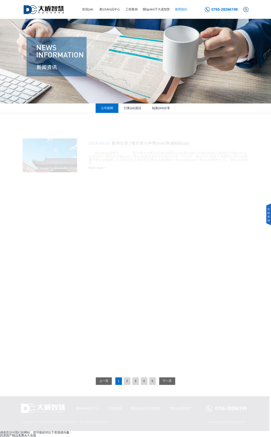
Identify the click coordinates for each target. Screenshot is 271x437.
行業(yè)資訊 (132, 108)
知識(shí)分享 (161, 108)
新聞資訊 (181, 9)
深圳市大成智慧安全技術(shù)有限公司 (44, 9)
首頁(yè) (87, 9)
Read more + (97, 168)
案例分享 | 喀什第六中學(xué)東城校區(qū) (139, 144)
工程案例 (132, 9)
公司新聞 (107, 108)
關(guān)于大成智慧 (156, 9)
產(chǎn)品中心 (109, 9)
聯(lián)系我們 (134, 28)
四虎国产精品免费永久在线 (18, 435)
